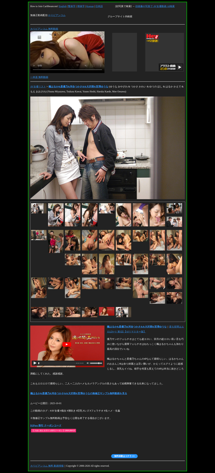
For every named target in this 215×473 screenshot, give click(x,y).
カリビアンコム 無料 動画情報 (47, 466)
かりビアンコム (57, 15)
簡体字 (81, 6)
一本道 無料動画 (39, 77)
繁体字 (71, 6)
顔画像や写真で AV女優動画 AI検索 (155, 6)
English (62, 6)
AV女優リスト (38, 86)
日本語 (99, 6)
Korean (90, 6)
